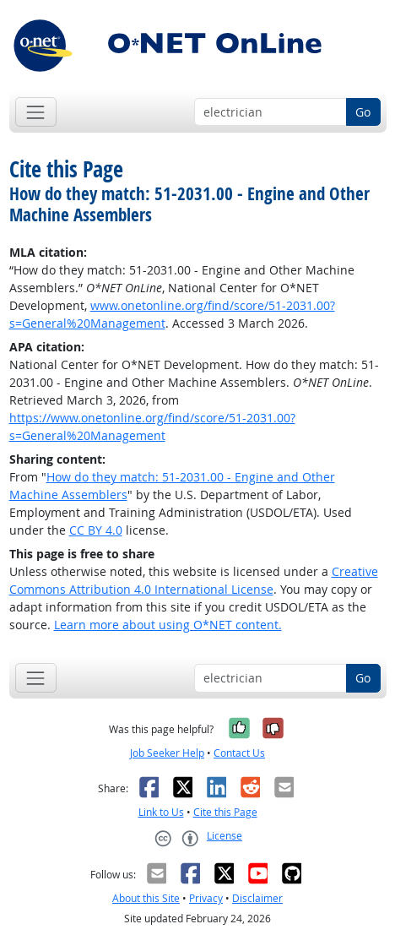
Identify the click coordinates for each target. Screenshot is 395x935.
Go (363, 112)
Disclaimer (257, 898)
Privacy (206, 898)
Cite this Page (225, 812)
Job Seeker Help (167, 753)
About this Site (146, 898)
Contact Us (239, 753)
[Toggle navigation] (36, 112)
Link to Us (161, 812)
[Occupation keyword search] (270, 112)
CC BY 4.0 (95, 530)
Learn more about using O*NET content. (168, 625)
